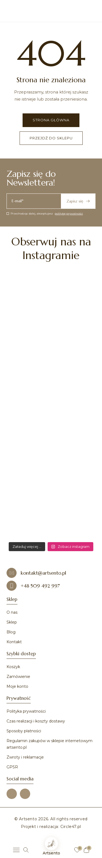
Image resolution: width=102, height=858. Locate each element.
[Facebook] (12, 794)
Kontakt (14, 641)
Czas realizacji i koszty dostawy (36, 721)
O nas (12, 612)
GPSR (12, 767)
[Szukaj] (26, 850)
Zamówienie (18, 676)
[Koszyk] (86, 850)
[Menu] (16, 850)
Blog (11, 632)
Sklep (12, 622)
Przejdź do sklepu (51, 138)
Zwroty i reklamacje (25, 757)
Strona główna (51, 120)
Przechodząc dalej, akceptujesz (45, 213)
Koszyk (13, 666)
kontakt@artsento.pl (36, 573)
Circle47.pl (70, 826)
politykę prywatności (69, 213)
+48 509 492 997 (33, 586)
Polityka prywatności (26, 711)
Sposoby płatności (24, 730)
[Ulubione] (77, 850)
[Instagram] (25, 794)
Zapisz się (78, 201)
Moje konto (17, 686)
